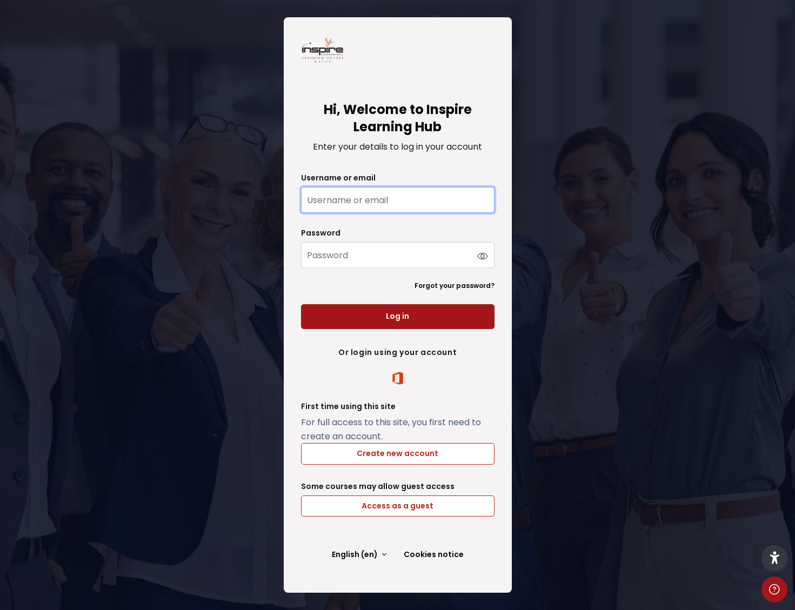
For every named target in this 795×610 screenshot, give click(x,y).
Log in (397, 316)
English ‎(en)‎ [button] (355, 554)
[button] (774, 558)
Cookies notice (434, 554)
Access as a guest (397, 505)
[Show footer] (774, 589)
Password (320, 233)
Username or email (338, 178)
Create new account (397, 453)
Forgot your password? (455, 285)
